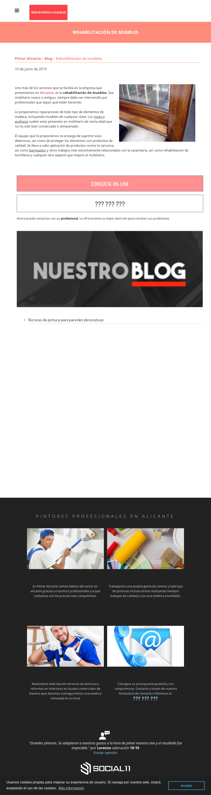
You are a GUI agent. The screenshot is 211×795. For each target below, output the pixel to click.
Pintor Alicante (28, 58)
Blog (48, 58)
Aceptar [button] (186, 785)
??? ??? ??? (110, 203)
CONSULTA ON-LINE (110, 184)
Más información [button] (71, 788)
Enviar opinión (105, 752)
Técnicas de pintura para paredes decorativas (66, 319)
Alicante (47, 93)
